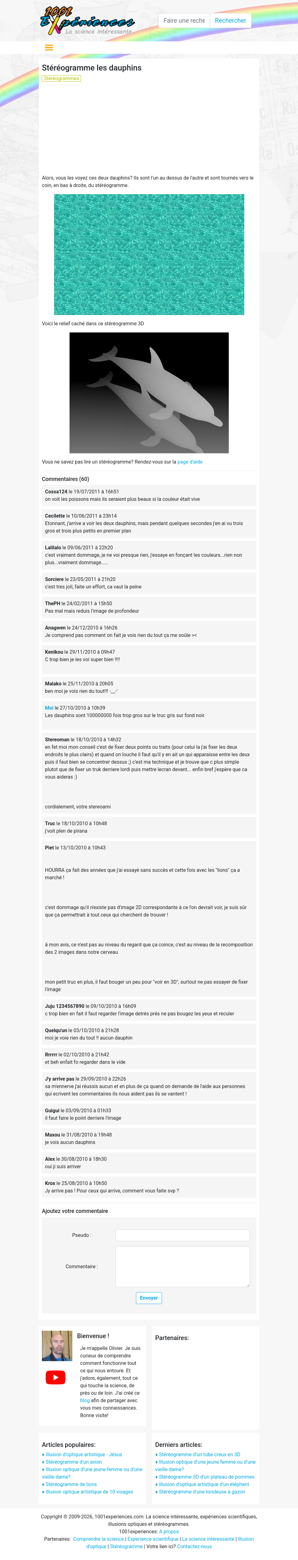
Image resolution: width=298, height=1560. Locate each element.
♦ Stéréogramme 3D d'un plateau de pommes (205, 1477)
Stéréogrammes (61, 78)
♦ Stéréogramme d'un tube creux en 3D (197, 1454)
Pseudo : (82, 1235)
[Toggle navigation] (49, 47)
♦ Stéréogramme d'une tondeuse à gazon (200, 1492)
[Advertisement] (149, 130)
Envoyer (149, 1298)
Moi (49, 708)
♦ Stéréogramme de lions (69, 1484)
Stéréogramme (126, 1546)
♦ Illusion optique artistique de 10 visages (87, 1492)
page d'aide (190, 462)
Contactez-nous (194, 1546)
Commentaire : (81, 1267)
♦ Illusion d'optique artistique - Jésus (82, 1454)
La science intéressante (208, 1539)
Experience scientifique (153, 1539)
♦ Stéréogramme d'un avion (72, 1462)
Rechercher (230, 20)
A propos (169, 1532)
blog (85, 1400)
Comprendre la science (98, 1539)
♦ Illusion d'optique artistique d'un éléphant (202, 1484)
